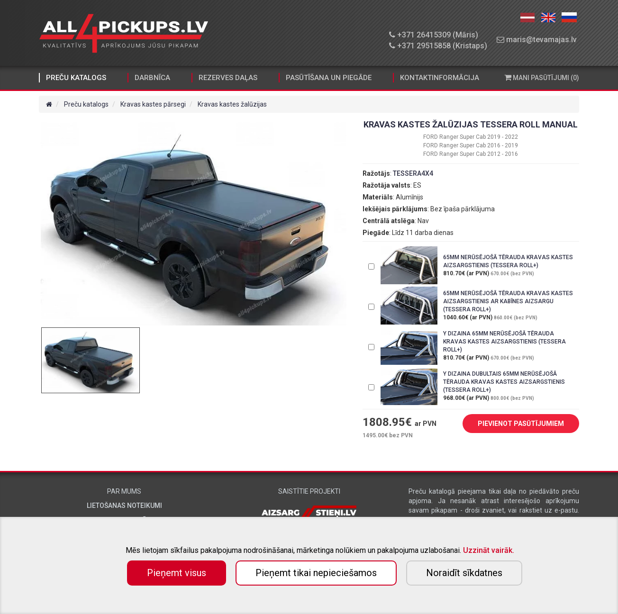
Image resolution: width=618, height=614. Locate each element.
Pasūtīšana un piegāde (329, 77)
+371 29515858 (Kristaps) (438, 45)
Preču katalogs (76, 77)
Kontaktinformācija (439, 77)
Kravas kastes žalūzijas (232, 104)
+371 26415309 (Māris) (433, 34)
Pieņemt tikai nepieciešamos (316, 572)
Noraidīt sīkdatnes (464, 572)
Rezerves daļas (228, 77)
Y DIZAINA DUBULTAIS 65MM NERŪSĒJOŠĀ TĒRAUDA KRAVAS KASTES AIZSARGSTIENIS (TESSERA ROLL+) (504, 381)
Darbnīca (152, 77)
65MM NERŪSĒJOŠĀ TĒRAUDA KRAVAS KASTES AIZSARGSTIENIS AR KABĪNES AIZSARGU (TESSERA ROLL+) (508, 301)
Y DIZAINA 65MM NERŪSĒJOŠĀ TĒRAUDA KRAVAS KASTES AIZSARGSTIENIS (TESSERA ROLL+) (504, 341)
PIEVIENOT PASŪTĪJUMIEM (514, 424)
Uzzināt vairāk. (488, 550)
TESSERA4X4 (413, 173)
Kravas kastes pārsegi (153, 104)
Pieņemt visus (176, 572)
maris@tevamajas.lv (537, 39)
